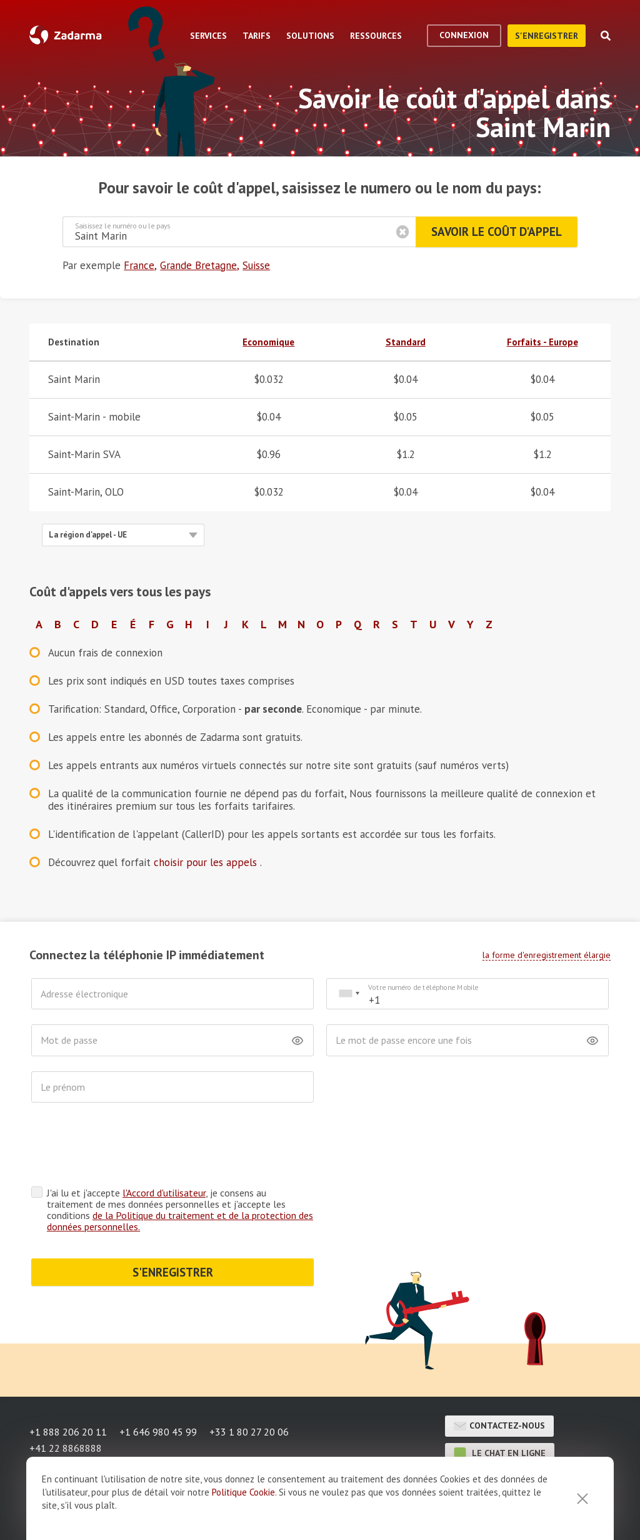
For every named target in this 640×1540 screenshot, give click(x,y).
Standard (406, 342)
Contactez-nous (499, 1377)
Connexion (464, 35)
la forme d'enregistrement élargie (546, 955)
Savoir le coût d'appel (496, 231)
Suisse (256, 265)
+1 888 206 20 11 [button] (68, 1383)
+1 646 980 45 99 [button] (158, 1383)
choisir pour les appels (207, 862)
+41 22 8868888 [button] (65, 1399)
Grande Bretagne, (199, 265)
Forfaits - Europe (542, 342)
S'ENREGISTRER (172, 1223)
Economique (268, 342)
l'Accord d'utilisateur (164, 1144)
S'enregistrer (546, 35)
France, (140, 265)
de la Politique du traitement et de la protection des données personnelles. (180, 1172)
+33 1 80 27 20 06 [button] (249, 1383)
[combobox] (348, 994)
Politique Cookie (243, 1492)
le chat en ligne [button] (500, 1405)
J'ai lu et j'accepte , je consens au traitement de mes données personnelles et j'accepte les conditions (180, 1160)
